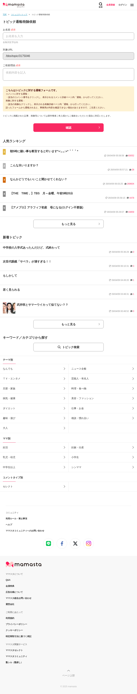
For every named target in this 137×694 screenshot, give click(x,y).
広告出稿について (14, 592)
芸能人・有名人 (80, 378)
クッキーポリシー (14, 630)
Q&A (8, 580)
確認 (68, 127)
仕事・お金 (77, 408)
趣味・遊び (9, 418)
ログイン (122, 5)
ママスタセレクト (14, 650)
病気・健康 (9, 398)
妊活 (5, 447)
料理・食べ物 (78, 388)
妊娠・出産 (77, 447)
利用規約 (10, 618)
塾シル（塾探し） (14, 662)
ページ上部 (68, 675)
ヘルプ (9, 525)
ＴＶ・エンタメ (11, 378)
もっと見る (68, 224)
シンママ (76, 467)
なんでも (8, 368)
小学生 (75, 457)
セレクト (8, 486)
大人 (5, 428)
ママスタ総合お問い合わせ (18, 598)
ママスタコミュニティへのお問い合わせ (25, 531)
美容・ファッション (82, 398)
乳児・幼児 (9, 457)
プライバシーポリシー (16, 624)
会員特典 (10, 586)
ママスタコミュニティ (16, 656)
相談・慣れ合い (80, 418)
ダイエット (9, 408)
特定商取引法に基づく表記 (18, 636)
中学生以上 (9, 467)
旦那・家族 (9, 388)
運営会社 (10, 604)
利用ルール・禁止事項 (16, 519)
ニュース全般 (78, 368)
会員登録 (110, 5)
